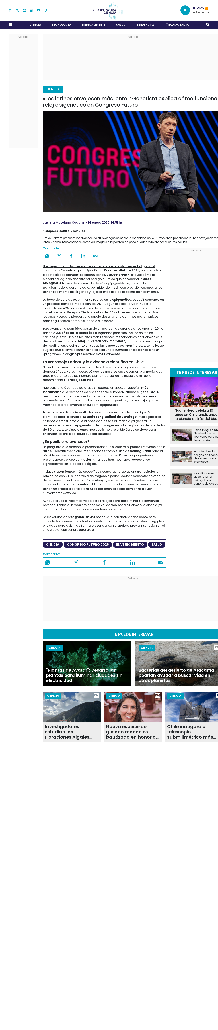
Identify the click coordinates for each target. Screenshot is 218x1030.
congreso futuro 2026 (88, 544)
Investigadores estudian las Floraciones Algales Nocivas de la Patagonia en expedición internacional (67, 732)
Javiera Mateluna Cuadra (63, 222)
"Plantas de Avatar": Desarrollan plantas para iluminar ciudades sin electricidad (84, 675)
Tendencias (145, 25)
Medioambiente (93, 25)
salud (156, 544)
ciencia (52, 544)
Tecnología (61, 25)
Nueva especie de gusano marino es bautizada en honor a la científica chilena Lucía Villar (131, 732)
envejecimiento (130, 544)
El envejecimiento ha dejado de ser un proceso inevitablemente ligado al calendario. (99, 268)
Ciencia (35, 25)
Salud (121, 25)
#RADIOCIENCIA (177, 25)
